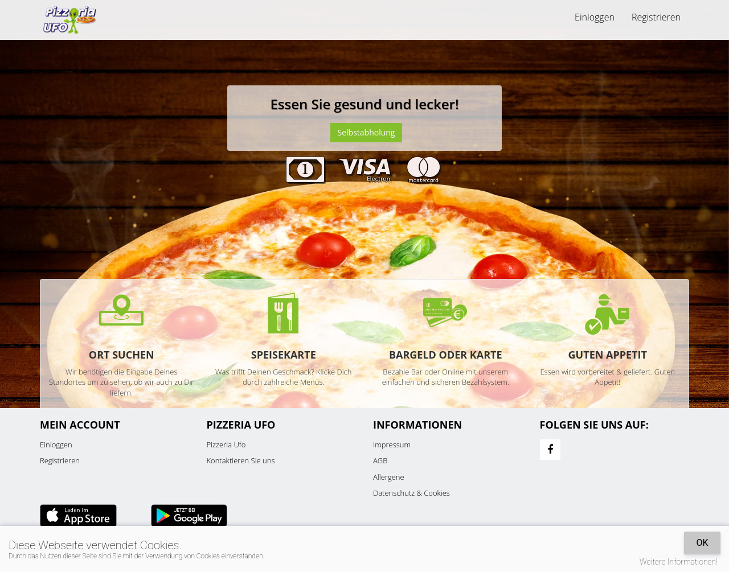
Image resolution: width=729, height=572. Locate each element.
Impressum (392, 444)
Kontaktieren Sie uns (241, 460)
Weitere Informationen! (679, 561)
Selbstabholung (366, 132)
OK (702, 542)
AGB (380, 460)
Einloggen (595, 17)
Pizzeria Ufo (226, 444)
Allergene (388, 477)
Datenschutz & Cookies (411, 493)
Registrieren (656, 17)
